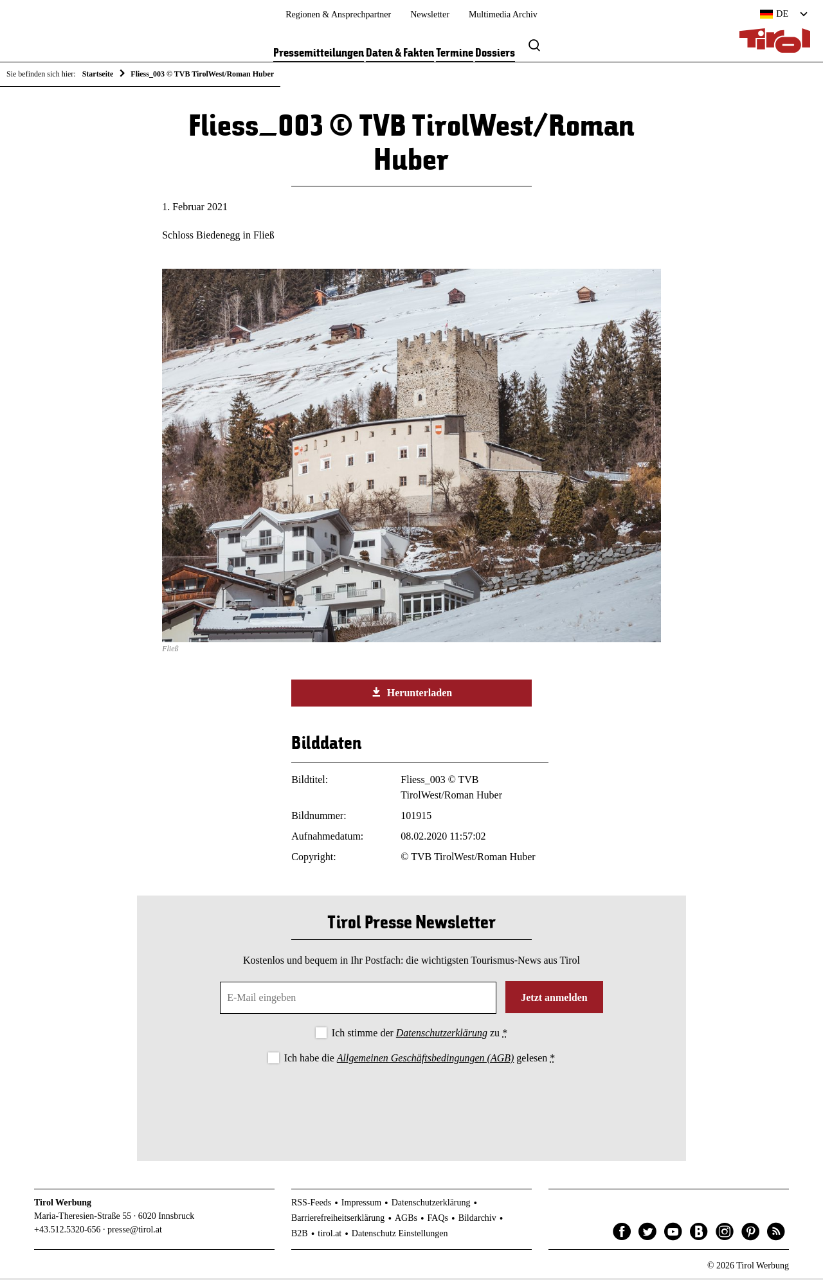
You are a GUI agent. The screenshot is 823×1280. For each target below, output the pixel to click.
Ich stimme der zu (419, 1034)
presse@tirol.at (134, 1232)
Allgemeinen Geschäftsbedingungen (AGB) (425, 1060)
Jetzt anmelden (554, 999)
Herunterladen (411, 695)
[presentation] (411, 1104)
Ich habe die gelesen (420, 1060)
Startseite (98, 73)
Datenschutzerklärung (441, 1034)
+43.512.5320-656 (67, 1232)
